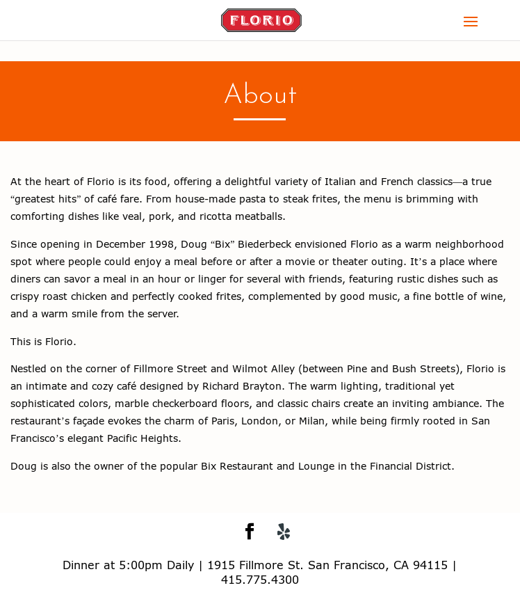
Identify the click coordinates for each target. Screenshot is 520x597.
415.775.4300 (260, 579)
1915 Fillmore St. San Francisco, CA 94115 (327, 564)
